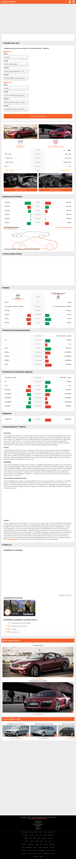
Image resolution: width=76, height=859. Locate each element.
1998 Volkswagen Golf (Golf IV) (44, 724)
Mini (23, 847)
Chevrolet (51, 832)
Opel (40, 847)
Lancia (24, 844)
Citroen (31, 835)
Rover (30, 850)
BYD (40, 832)
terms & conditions (38, 824)
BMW (36, 832)
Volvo (52, 853)
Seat (47, 850)
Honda (44, 838)
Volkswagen (46, 853)
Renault (24, 850)
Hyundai (50, 838)
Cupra (36, 835)
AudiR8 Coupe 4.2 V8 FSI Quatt (55, 146)
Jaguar (32, 841)
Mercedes (51, 844)
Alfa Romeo (25, 832)
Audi (31, 832)
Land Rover (30, 844)
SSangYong (41, 850)
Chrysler (25, 835)
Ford (34, 838)
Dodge (26, 838)
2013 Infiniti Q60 (38, 645)
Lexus (36, 844)
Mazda (46, 844)
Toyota (39, 853)
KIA (46, 841)
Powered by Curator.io (64, 594)
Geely (39, 838)
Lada (50, 841)
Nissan (35, 847)
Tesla (34, 853)
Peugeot (45, 847)
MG (41, 844)
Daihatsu (50, 835)
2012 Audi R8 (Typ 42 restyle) (38, 681)
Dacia (45, 835)
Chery (45, 832)
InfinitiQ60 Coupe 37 (20, 146)
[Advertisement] (38, 18)
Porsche (51, 847)
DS (41, 835)
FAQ (38, 827)
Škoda (41, 856)
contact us (38, 828)
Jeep (37, 841)
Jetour (41, 841)
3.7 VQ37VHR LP (18, 299)
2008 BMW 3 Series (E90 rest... (16, 724)
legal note (38, 825)
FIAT (30, 838)
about (38, 822)
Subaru (24, 853)
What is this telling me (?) (63, 227)
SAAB (35, 850)
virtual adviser (11, 539)
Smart (52, 850)
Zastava (35, 856)
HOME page (38, 821)
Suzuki (30, 853)
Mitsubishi (29, 847)
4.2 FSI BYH (58, 294)
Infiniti (26, 841)
